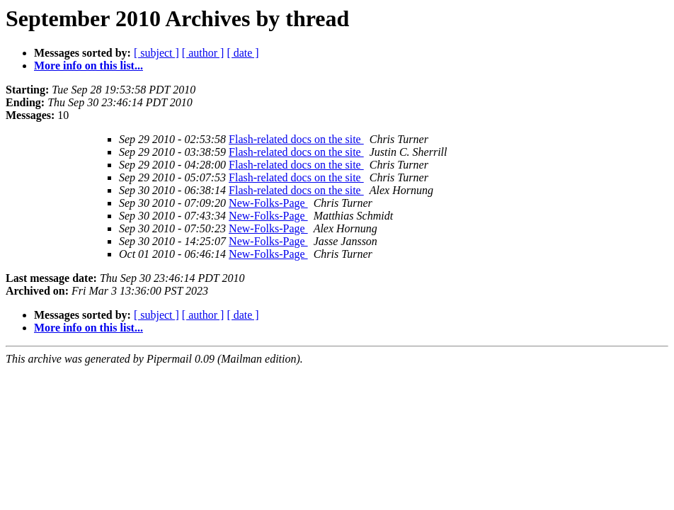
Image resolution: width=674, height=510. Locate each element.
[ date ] (242, 53)
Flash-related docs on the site (296, 139)
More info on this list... (88, 66)
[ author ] (203, 53)
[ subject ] (156, 53)
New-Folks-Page (268, 203)
